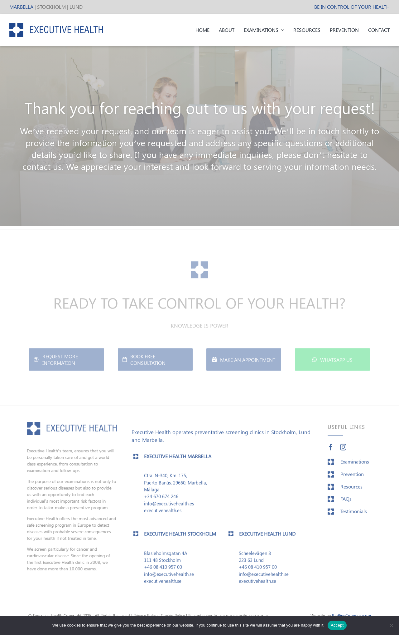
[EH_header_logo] (56, 25)
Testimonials (353, 513)
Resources (351, 488)
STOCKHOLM (51, 6)
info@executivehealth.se (169, 576)
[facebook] (331, 449)
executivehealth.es (162, 512)
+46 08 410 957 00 (163, 569)
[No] (391, 625)
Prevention (352, 476)
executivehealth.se (162, 583)
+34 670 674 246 (161, 498)
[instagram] (343, 449)
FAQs (346, 501)
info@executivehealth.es (169, 506)
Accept (337, 625)
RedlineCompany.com (351, 615)
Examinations (354, 463)
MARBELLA (21, 6)
